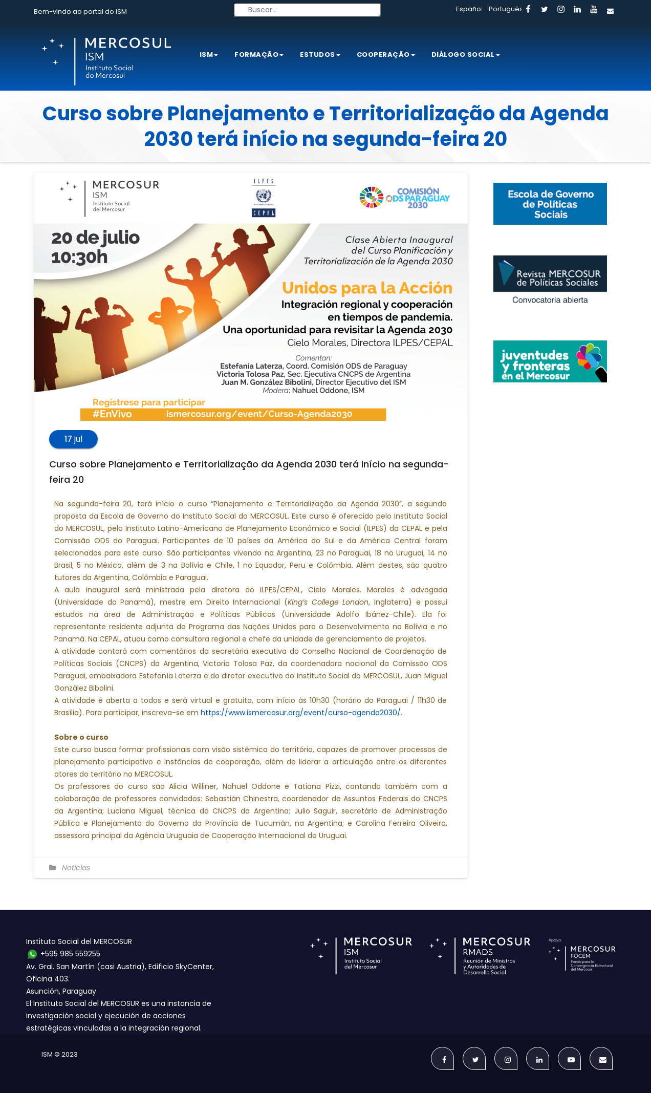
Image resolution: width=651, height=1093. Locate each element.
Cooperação (386, 54)
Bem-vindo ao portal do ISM (80, 11)
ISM (209, 54)
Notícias (76, 868)
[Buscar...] (307, 10)
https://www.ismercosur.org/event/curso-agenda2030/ (301, 713)
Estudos (320, 54)
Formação (259, 54)
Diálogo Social (465, 54)
